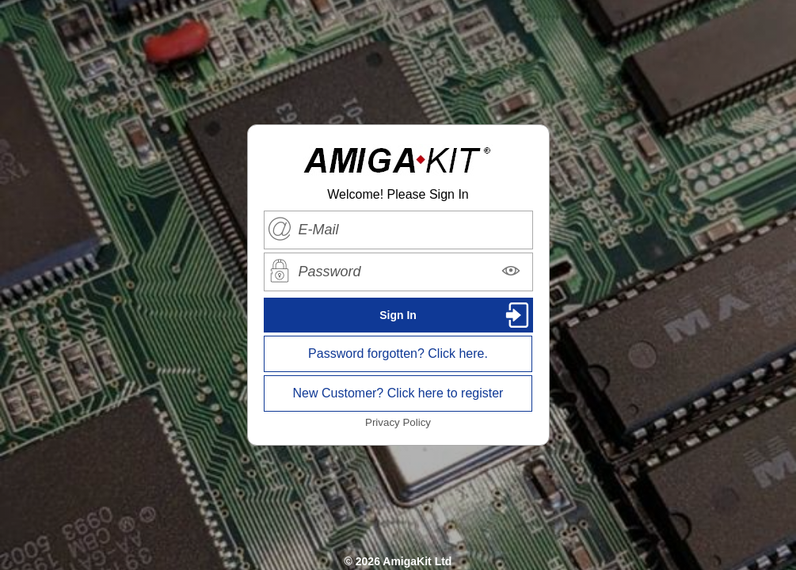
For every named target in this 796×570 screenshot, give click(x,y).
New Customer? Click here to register (398, 393)
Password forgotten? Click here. (398, 353)
